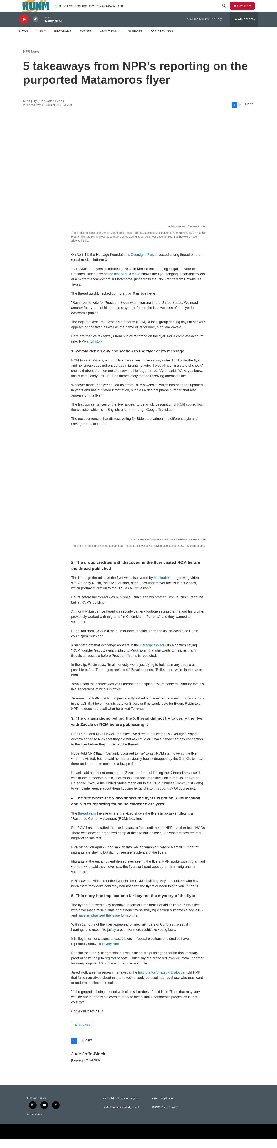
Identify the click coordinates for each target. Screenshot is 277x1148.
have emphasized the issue (99, 924)
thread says (87, 822)
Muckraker (162, 586)
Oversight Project (144, 263)
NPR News (31, 60)
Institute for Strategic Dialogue (161, 981)
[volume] (35, 28)
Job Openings (162, 40)
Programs (63, 40)
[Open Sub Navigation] (31, 40)
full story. (96, 350)
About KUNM (110, 40)
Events (86, 40)
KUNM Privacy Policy (165, 1115)
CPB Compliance (162, 1107)
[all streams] (244, 28)
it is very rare (109, 952)
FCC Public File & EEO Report (120, 1107)
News (23, 40)
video (136, 283)
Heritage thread (152, 654)
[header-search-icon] (225, 10)
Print (249, 112)
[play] (24, 28)
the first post (117, 283)
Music (41, 40)
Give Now (246, 10)
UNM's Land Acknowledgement (120, 1115)
